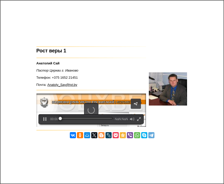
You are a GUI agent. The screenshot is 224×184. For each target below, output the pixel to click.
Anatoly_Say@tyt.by (62, 85)
